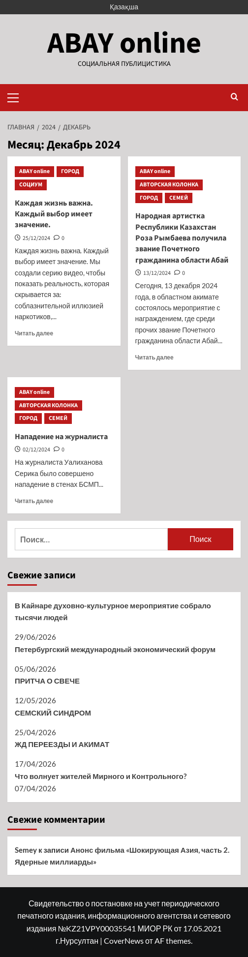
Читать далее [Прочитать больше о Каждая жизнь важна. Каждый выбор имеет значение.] (34, 333)
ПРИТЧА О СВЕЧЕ (47, 680)
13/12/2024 (157, 273)
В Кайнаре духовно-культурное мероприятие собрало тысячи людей (113, 611)
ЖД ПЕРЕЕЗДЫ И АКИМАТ (62, 744)
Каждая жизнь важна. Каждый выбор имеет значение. (54, 214)
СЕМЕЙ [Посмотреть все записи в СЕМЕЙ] (178, 198)
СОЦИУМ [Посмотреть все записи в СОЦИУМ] (30, 184)
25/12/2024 (36, 238)
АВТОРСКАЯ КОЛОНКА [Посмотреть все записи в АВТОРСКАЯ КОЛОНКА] (169, 184)
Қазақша (124, 6)
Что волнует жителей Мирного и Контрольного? (100, 776)
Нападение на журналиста (61, 436)
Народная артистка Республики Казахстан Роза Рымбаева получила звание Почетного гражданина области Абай (181, 238)
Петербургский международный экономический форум (115, 649)
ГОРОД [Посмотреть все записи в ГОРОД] (70, 171)
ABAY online (124, 43)
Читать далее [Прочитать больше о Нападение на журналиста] (34, 501)
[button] (17, 96)
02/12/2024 (36, 450)
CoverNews (124, 940)
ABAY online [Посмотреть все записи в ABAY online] (34, 171)
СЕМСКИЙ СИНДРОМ (53, 712)
